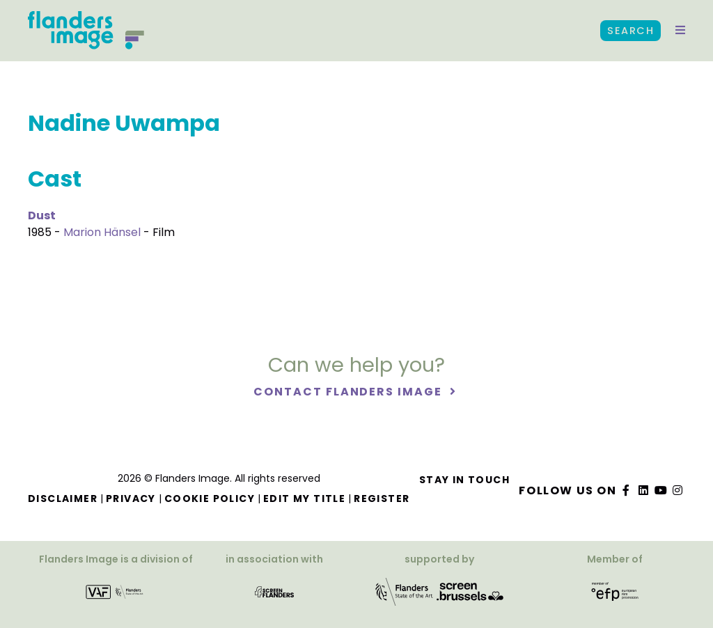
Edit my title (304, 498)
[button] (680, 30)
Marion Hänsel (102, 232)
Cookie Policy (209, 498)
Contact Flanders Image (349, 392)
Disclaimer (62, 498)
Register (381, 498)
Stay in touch (464, 480)
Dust (42, 215)
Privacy (131, 498)
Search (630, 31)
